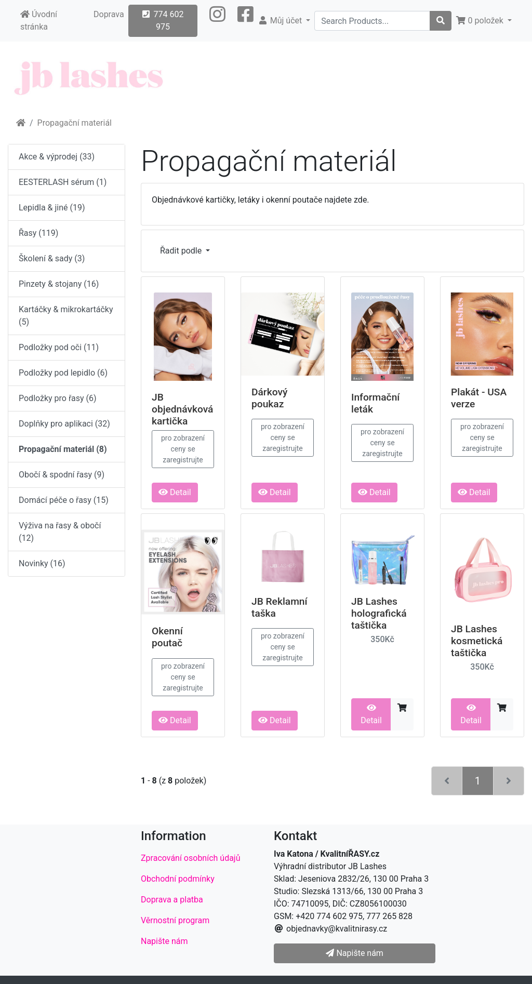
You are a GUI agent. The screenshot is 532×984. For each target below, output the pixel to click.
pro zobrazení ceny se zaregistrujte (183, 449)
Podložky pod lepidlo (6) (63, 373)
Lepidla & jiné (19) (52, 207)
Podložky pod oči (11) (59, 347)
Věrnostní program (175, 920)
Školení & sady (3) (52, 258)
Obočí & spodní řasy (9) (61, 475)
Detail (174, 492)
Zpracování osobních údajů (191, 858)
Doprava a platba (172, 900)
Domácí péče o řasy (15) (64, 500)
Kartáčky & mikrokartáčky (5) (66, 315)
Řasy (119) (38, 233)
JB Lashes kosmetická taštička (476, 641)
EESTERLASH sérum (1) (63, 182)
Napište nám (164, 941)
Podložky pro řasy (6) (58, 398)
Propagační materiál (74, 123)
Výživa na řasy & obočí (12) (60, 532)
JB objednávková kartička (182, 409)
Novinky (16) (42, 563)
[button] (217, 21)
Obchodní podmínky (178, 879)
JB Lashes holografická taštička (379, 613)
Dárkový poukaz (269, 398)
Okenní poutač (167, 637)
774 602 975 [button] (163, 20)
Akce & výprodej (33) (57, 157)
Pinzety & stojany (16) (59, 284)
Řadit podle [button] (182, 251)
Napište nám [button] (354, 953)
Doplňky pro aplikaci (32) (64, 424)
